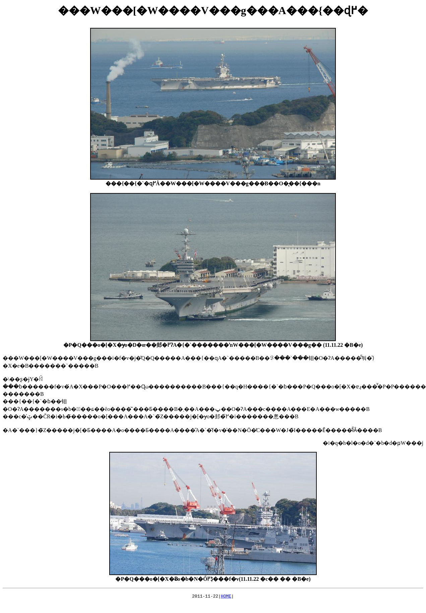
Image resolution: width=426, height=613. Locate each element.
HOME (226, 597)
